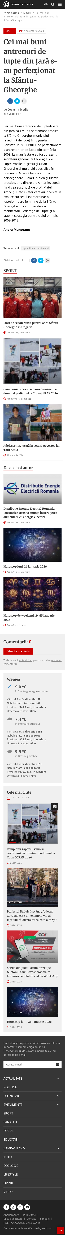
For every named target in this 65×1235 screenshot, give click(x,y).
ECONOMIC (11, 1096)
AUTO (7, 1157)
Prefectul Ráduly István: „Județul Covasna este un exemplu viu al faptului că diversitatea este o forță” (32, 916)
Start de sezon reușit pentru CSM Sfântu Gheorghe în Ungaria (30, 325)
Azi (8, 797)
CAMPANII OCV (14, 1148)
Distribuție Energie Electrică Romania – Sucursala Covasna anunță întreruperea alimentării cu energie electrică (30, 513)
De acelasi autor (18, 467)
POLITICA (10, 1087)
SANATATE (10, 1122)
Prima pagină (11, 12)
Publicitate (29, 1215)
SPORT (27, 12)
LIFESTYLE (10, 1174)
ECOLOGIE (10, 1165)
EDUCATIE (10, 1139)
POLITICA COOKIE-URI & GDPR (21, 1222)
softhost (47, 1228)
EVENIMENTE (13, 1104)
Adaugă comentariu (18, 651)
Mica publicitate (12, 1218)
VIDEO (8, 1192)
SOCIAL (8, 1131)
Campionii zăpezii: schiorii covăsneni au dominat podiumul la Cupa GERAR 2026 (30, 391)
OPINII (8, 1183)
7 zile (16, 797)
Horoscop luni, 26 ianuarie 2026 (25, 566)
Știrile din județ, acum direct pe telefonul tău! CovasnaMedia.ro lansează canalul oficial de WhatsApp (32, 972)
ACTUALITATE (15, 902)
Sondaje (45, 1218)
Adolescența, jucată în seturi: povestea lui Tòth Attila (31, 448)
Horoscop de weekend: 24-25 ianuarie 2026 (29, 617)
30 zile (25, 797)
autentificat (25, 660)
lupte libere (28, 248)
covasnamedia (18, 4)
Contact (31, 1218)
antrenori (43, 248)
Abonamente (11, 1215)
